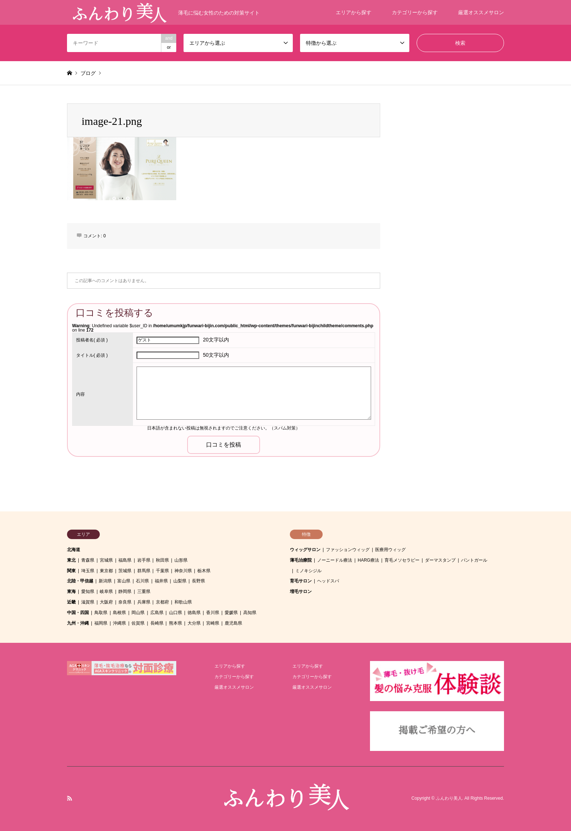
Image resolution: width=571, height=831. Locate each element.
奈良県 (124, 602)
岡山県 (138, 612)
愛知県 (87, 591)
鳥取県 (100, 612)
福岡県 (100, 623)
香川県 (212, 612)
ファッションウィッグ (348, 549)
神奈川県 (183, 570)
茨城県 (124, 570)
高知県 (249, 612)
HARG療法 (368, 560)
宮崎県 (212, 623)
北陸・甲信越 (80, 580)
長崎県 (157, 623)
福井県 (161, 580)
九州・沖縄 (78, 623)
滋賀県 (87, 602)
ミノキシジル (308, 570)
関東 (71, 570)
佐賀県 (138, 623)
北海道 (73, 549)
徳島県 (194, 612)
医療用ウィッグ (390, 549)
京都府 (162, 602)
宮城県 (106, 560)
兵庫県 (143, 602)
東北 (71, 560)
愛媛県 (231, 612)
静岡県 (124, 591)
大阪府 (106, 602)
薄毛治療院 (301, 560)
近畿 (71, 602)
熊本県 (175, 623)
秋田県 (162, 560)
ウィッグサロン (305, 549)
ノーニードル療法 (334, 560)
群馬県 (143, 570)
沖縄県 (119, 623)
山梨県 (179, 580)
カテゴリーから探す (415, 12)
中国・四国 (78, 612)
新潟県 (105, 580)
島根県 (119, 612)
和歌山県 (183, 602)
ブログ (88, 73)
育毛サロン (301, 580)
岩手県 (143, 560)
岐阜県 (106, 591)
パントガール (474, 560)
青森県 (87, 560)
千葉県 (162, 570)
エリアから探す (353, 12)
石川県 (142, 580)
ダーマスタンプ (440, 560)
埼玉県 (87, 570)
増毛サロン (301, 591)
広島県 (157, 612)
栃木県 (203, 570)
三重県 (143, 591)
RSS (69, 798)
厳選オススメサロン (481, 12)
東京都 (106, 570)
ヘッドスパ (328, 580)
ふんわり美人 (449, 798)
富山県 (123, 580)
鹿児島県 (233, 623)
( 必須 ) (92, 340)
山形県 (181, 560)
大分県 (194, 623)
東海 (71, 591)
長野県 (198, 580)
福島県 (124, 560)
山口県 (175, 612)
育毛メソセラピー (402, 560)
